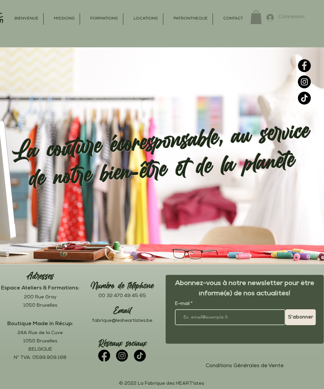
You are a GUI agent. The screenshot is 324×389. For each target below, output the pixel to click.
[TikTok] (304, 98)
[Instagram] (304, 81)
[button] (256, 17)
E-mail (183, 304)
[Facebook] (304, 65)
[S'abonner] (300, 317)
